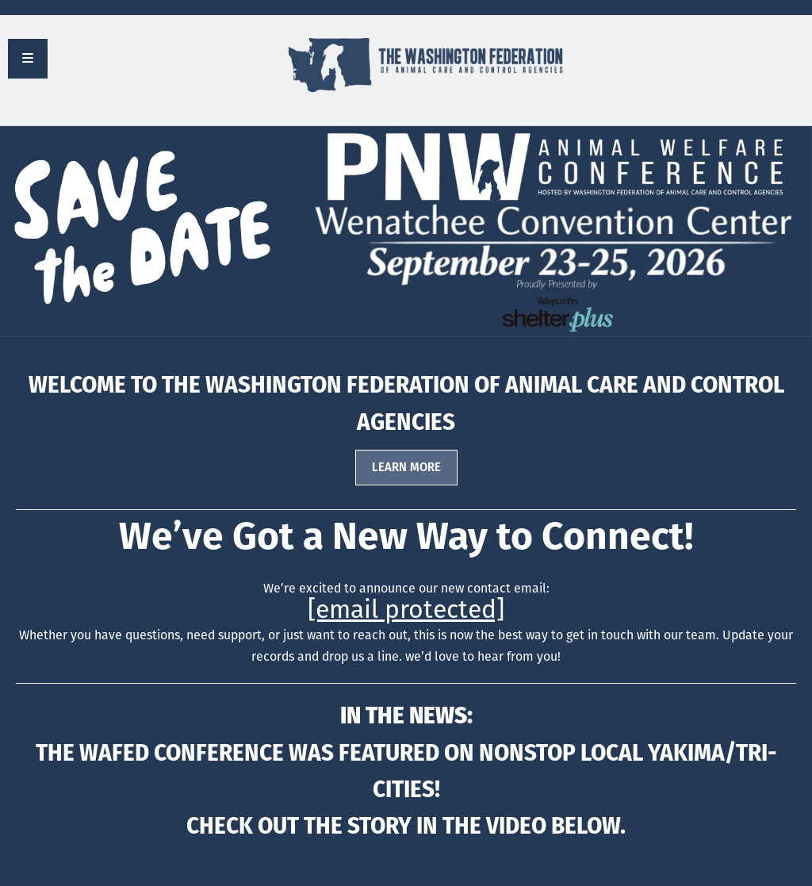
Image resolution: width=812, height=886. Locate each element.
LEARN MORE (406, 467)
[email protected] (406, 609)
